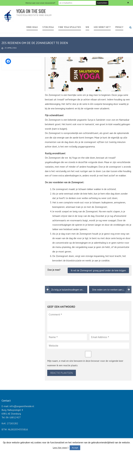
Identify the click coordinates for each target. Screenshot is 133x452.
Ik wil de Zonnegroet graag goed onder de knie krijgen (98, 270)
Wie (87, 27)
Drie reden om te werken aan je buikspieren (111, 289)
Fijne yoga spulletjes (69, 27)
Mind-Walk (32, 27)
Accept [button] (75, 447)
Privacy (119, 27)
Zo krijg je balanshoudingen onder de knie (69, 289)
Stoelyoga (48, 27)
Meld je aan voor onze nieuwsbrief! (40, 3)
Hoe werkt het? (102, 27)
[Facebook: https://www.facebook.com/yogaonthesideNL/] (8, 61)
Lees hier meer (60, 447)
